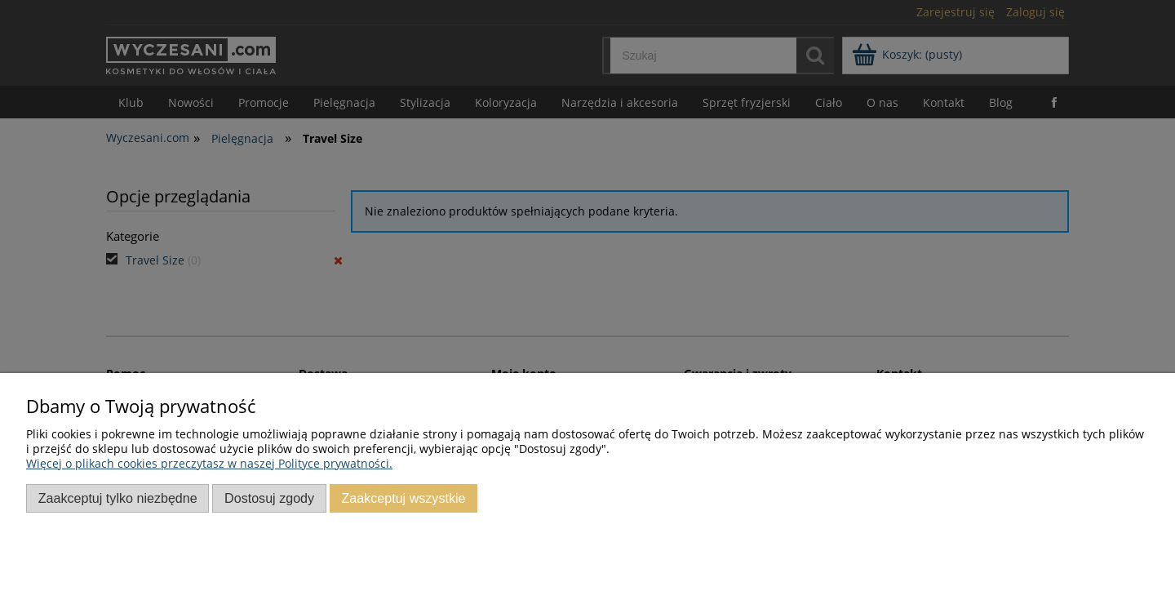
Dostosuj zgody (269, 498)
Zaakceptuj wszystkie (403, 498)
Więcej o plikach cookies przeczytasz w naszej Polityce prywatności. (209, 463)
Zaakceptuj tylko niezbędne (117, 498)
